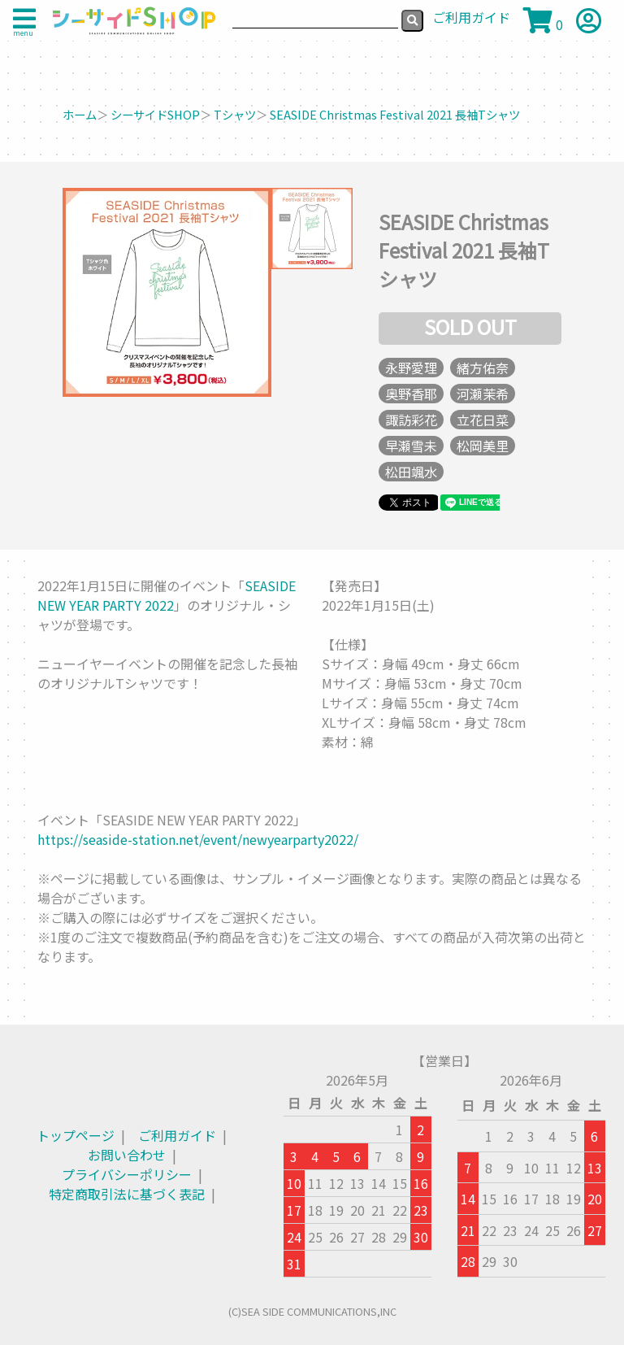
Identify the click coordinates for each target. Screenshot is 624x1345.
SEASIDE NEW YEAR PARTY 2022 (166, 595)
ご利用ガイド (177, 1135)
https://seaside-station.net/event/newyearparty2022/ (197, 839)
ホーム (80, 114)
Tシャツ (235, 114)
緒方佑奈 (483, 367)
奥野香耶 (411, 393)
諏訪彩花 (411, 419)
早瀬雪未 (411, 445)
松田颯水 (411, 471)
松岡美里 (483, 445)
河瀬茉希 (483, 393)
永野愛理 (411, 367)
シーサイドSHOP (155, 114)
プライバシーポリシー (127, 1174)
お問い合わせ (127, 1154)
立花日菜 (483, 419)
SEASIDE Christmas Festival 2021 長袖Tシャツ (395, 114)
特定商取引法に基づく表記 (127, 1194)
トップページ (76, 1135)
